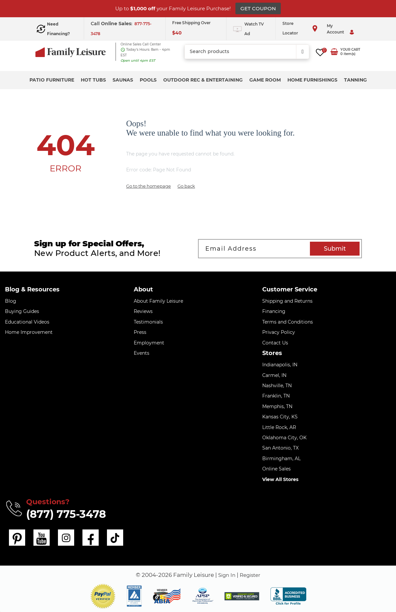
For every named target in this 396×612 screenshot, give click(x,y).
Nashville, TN (277, 386)
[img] (241, 595)
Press (140, 332)
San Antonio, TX (280, 448)
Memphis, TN (277, 406)
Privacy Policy (278, 332)
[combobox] (247, 52)
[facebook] (88, 537)
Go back (186, 186)
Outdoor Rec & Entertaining (203, 80)
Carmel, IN (274, 375)
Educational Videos (27, 322)
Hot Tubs (93, 80)
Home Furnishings (312, 80)
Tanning (355, 80)
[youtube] (40, 537)
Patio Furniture (51, 80)
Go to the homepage (148, 186)
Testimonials (148, 322)
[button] (103, 595)
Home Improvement (29, 332)
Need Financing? (58, 29)
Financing (273, 311)
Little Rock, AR (279, 427)
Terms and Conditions (287, 322)
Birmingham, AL (281, 458)
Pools (148, 80)
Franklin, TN (276, 396)
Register (251, 574)
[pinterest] (17, 537)
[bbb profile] (288, 594)
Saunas (123, 80)
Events (141, 353)
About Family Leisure (158, 301)
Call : (112, 24)
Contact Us (275, 343)
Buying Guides (22, 311)
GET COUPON (258, 8)
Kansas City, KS (280, 417)
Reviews (143, 311)
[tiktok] (112, 537)
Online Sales (276, 469)
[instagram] (64, 537)
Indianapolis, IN (279, 365)
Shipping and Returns (287, 301)
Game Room (265, 80)
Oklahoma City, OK (284, 438)
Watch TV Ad (254, 29)
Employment (149, 343)
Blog (10, 301)
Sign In (225, 574)
